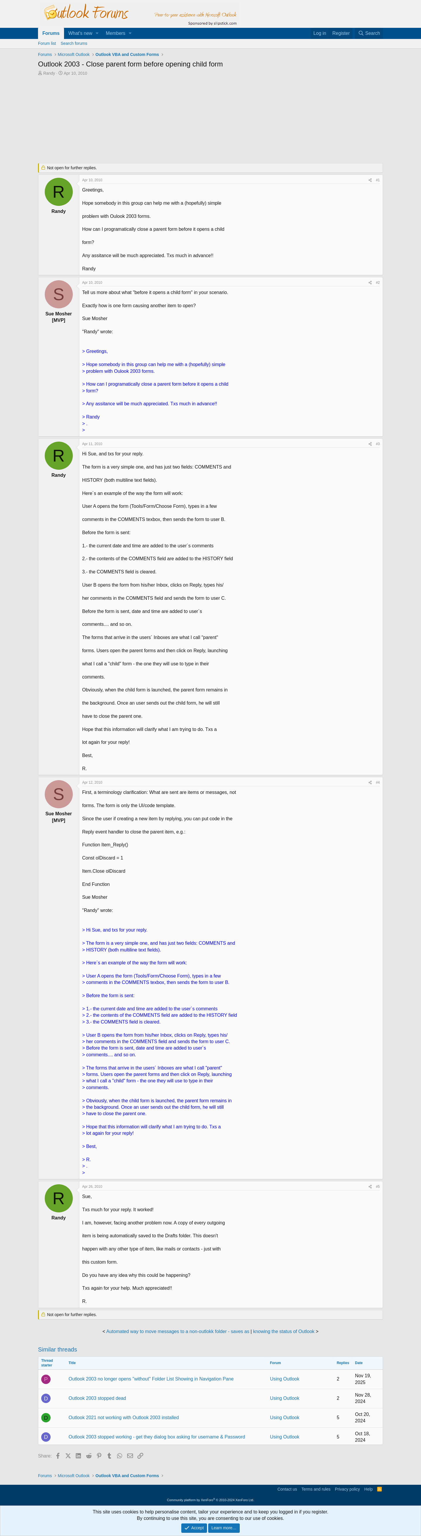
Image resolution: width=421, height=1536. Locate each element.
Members (115, 33)
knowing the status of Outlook (284, 1331)
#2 (378, 283)
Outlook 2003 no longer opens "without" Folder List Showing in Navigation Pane (151, 1378)
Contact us (287, 1489)
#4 (378, 782)
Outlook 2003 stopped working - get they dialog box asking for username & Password (156, 1436)
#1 (378, 180)
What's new (80, 33)
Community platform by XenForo (210, 1500)
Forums (51, 33)
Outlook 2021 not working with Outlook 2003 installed (123, 1417)
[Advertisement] (180, 120)
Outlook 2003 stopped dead (97, 1398)
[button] (97, 33)
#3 (378, 444)
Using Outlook (284, 1378)
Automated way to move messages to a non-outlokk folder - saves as (177, 1331)
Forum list (47, 43)
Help (368, 1489)
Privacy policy (347, 1489)
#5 (378, 1187)
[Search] (369, 33)
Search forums (74, 43)
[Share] (370, 180)
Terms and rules (316, 1489)
